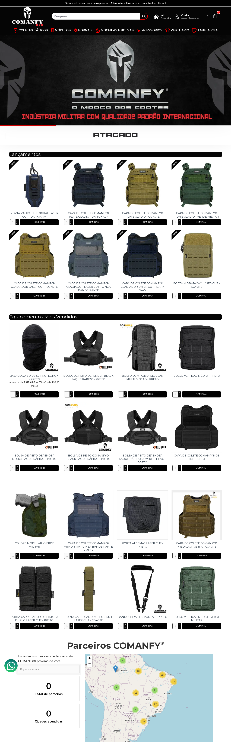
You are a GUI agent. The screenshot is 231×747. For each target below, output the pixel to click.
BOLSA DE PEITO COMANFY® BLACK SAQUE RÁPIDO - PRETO (88, 457)
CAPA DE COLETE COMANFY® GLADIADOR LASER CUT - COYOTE (34, 285)
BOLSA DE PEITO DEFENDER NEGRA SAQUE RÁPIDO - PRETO (34, 457)
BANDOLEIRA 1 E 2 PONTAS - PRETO (142, 617)
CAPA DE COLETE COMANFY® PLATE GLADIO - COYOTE (142, 214)
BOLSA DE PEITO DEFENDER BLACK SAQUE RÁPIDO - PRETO (88, 377)
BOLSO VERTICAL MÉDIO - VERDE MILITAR (196, 618)
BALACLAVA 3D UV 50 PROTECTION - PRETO (34, 377)
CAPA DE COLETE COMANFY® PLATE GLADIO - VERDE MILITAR (197, 214)
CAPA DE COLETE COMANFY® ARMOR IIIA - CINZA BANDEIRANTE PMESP (88, 547)
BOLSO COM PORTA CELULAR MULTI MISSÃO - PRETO (142, 377)
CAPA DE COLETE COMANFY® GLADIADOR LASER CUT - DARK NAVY (142, 287)
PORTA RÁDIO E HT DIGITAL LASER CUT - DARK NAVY (34, 214)
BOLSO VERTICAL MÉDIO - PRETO (196, 375)
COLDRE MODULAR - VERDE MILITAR (34, 545)
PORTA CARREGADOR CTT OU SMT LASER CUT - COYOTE (88, 618)
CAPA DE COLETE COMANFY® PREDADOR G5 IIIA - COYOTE (196, 545)
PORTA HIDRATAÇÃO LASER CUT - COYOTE (196, 285)
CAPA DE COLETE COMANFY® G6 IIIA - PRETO (196, 457)
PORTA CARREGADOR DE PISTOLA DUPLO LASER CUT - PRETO (34, 618)
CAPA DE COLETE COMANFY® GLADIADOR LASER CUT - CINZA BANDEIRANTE (88, 287)
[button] (173, 681)
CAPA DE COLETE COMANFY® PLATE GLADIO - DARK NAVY (88, 214)
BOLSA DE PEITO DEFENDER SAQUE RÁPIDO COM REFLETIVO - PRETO (142, 459)
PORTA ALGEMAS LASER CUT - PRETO (142, 545)
